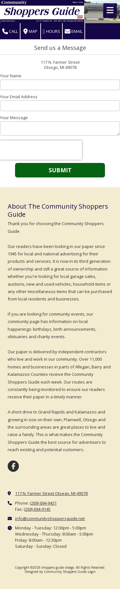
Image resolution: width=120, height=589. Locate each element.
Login (92, 571)
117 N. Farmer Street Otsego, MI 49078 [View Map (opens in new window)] (51, 493)
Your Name (10, 75)
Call (10, 31)
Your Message (14, 117)
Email (74, 31)
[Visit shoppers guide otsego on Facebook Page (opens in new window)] (13, 466)
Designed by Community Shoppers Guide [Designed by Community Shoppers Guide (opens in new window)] (56, 571)
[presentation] (41, 150)
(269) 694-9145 (37, 509)
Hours (51, 31)
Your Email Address (18, 96)
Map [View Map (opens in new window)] (30, 31)
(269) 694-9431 (43, 503)
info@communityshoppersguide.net (50, 518)
